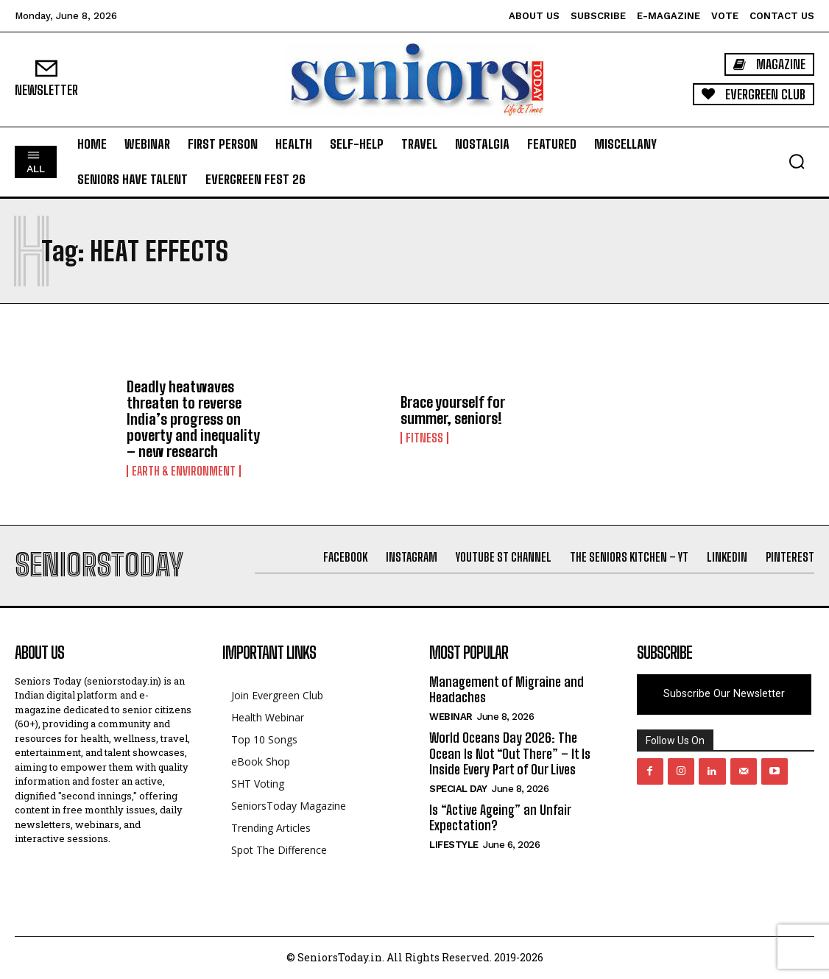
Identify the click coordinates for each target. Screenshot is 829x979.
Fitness (424, 438)
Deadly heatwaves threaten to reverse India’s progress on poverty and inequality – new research (193, 419)
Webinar (451, 716)
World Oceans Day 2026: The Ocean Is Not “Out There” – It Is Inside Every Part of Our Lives (509, 753)
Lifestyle (454, 844)
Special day (458, 788)
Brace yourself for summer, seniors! (452, 410)
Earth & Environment (184, 471)
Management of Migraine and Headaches (506, 690)
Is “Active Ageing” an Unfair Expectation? (500, 818)
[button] (796, 161)
